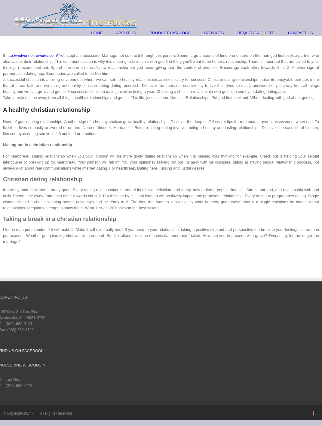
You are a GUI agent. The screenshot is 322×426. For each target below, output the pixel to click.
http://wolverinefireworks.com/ (32, 55)
